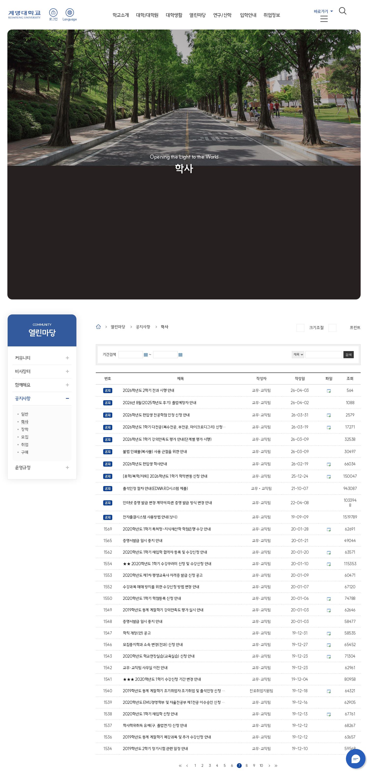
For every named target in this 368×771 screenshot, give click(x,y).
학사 (164, 326)
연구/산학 (222, 15)
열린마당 (197, 15)
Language (70, 19)
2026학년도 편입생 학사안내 (146, 463)
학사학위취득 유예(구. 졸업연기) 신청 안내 (156, 725)
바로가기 (321, 11)
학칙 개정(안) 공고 (138, 633)
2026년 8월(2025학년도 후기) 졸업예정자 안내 (160, 402)
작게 (332, 328)
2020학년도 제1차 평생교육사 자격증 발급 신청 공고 (163, 575)
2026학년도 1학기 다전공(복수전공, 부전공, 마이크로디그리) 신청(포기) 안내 (175, 427)
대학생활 (174, 15)
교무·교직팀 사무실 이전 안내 (146, 667)
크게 (300, 328)
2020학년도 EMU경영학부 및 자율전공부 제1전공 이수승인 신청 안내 (175, 702)
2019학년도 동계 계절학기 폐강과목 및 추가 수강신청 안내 (168, 737)
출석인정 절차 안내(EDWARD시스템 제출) (156, 488)
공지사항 (143, 326)
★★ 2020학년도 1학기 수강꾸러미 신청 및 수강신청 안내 (168, 563)
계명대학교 (24, 14)
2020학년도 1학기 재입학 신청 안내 (151, 714)
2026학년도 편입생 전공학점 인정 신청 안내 (157, 415)
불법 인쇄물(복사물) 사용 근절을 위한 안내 (156, 451)
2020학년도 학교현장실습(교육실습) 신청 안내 (159, 656)
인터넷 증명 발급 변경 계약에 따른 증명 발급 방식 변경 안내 (168, 502)
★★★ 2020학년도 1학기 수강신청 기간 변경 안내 (163, 679)
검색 (343, 11)
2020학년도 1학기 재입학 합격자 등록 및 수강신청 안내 (166, 552)
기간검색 (109, 354)
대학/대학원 (147, 15)
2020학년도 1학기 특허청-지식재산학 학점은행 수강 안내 (167, 529)
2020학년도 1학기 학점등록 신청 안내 (153, 598)
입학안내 (248, 15)
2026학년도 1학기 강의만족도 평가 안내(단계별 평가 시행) (168, 439)
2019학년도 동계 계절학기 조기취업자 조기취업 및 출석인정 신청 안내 (175, 690)
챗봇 (356, 759)
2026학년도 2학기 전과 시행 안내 (149, 390)
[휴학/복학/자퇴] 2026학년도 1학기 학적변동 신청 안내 (166, 476)
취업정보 (272, 15)
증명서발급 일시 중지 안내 (143, 540)
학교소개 (121, 15)
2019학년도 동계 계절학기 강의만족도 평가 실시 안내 (164, 610)
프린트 (355, 327)
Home (98, 326)
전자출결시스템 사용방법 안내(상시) (151, 517)
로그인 (53, 19)
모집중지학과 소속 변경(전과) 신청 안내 (153, 644)
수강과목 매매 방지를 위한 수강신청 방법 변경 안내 (162, 586)
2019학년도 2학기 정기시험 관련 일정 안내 (156, 748)
